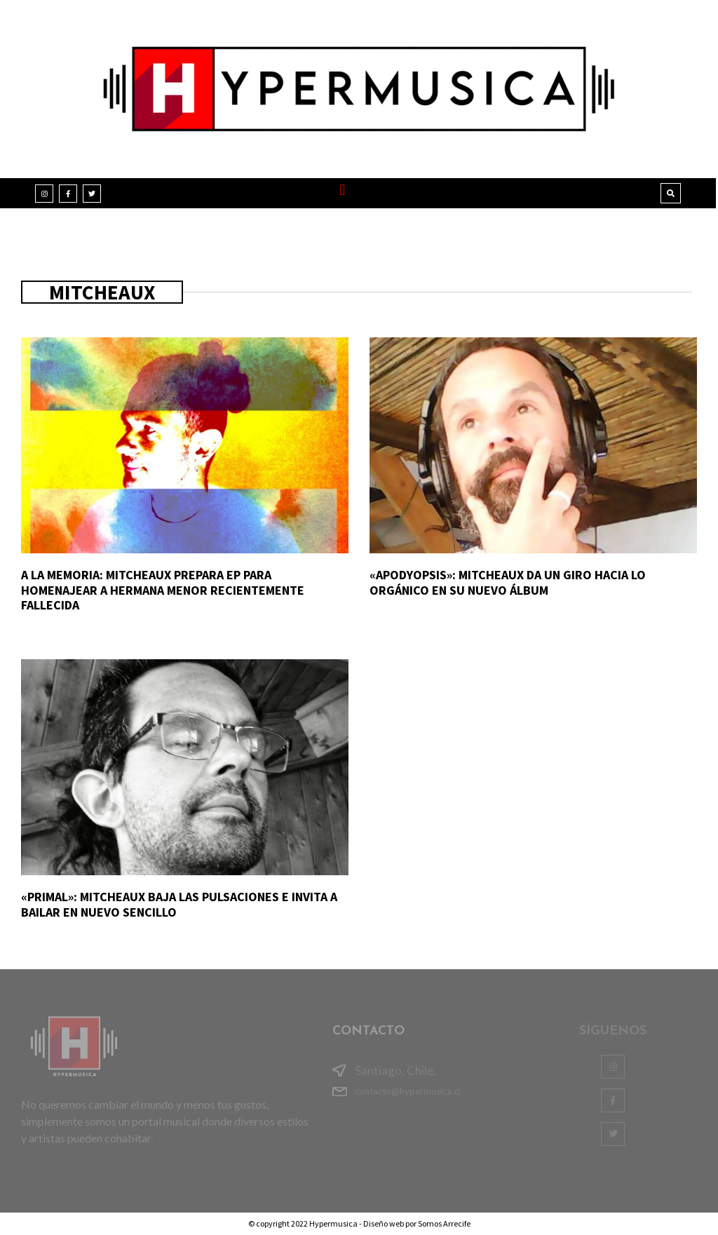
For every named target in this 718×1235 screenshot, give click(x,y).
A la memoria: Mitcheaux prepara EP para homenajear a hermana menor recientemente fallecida (162, 590)
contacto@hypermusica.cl (407, 1091)
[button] (342, 189)
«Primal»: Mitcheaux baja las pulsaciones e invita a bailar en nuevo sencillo (179, 904)
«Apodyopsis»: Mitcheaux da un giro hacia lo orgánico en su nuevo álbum (508, 582)
